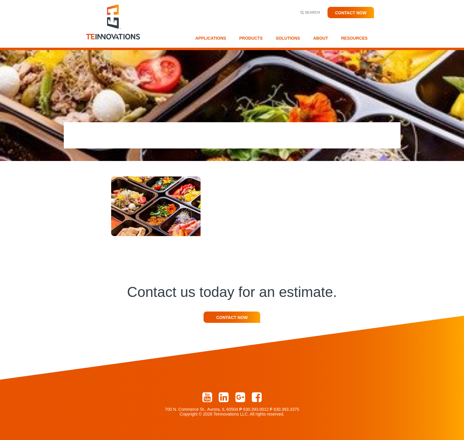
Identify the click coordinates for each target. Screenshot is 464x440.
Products (251, 38)
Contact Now (351, 12)
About (320, 38)
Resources (354, 38)
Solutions (288, 38)
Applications (210, 38)
